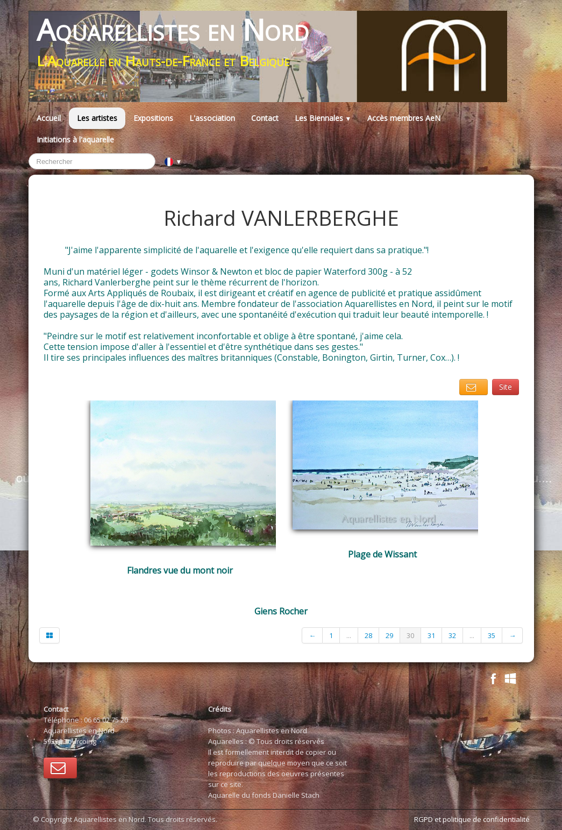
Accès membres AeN (403, 118)
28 (368, 635)
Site (505, 387)
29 (389, 635)
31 (431, 635)
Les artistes (97, 118)
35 (491, 635)
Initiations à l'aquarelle (75, 139)
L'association (212, 118)
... (348, 635)
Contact (265, 118)
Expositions (153, 118)
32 (452, 635)
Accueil (49, 118)
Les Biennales (323, 118)
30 (410, 635)
